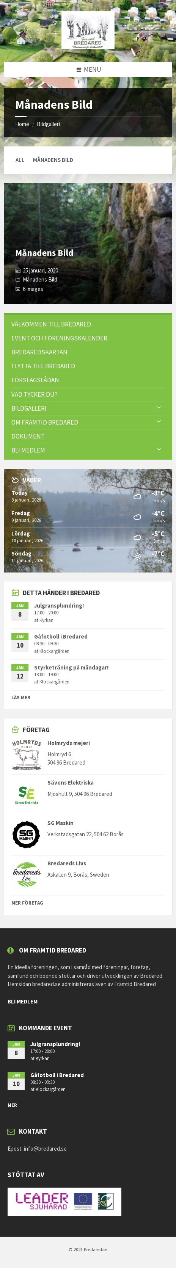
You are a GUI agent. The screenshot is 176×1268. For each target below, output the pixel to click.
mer (12, 1105)
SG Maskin (60, 822)
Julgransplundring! (59, 605)
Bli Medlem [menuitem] (28, 450)
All (20, 159)
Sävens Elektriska (70, 782)
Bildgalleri (48, 124)
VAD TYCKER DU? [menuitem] (34, 394)
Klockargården (54, 651)
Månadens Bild (44, 252)
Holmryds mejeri (68, 742)
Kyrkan (46, 620)
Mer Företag (27, 903)
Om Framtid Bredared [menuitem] (44, 422)
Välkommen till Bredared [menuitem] (51, 324)
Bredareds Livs (66, 863)
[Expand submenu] (159, 408)
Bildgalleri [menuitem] (29, 408)
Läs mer (20, 697)
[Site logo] (88, 47)
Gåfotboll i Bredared (61, 636)
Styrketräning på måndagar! (71, 667)
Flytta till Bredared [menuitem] (43, 366)
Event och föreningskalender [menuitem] (59, 338)
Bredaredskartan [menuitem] (39, 352)
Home (22, 124)
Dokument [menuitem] (28, 436)
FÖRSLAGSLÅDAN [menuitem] (35, 380)
